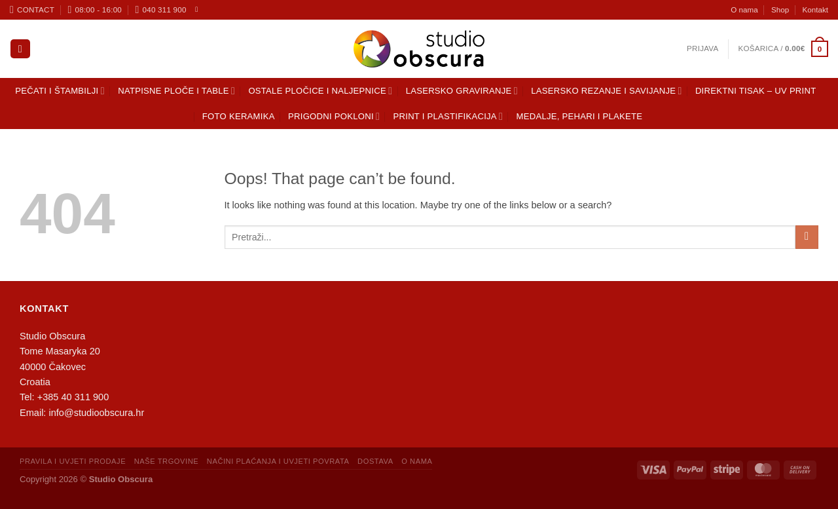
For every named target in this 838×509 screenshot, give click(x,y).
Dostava (375, 461)
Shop (780, 9)
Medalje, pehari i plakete (580, 116)
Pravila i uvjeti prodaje (73, 461)
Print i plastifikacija (448, 116)
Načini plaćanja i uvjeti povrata (278, 461)
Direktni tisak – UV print (755, 91)
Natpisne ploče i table (176, 91)
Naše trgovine (166, 461)
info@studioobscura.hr (96, 412)
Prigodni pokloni (334, 116)
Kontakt (815, 9)
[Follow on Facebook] (198, 9)
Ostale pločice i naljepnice (320, 91)
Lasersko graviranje (462, 91)
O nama (744, 9)
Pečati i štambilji (60, 91)
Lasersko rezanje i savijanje (606, 91)
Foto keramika (238, 116)
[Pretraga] (19, 49)
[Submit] (806, 237)
